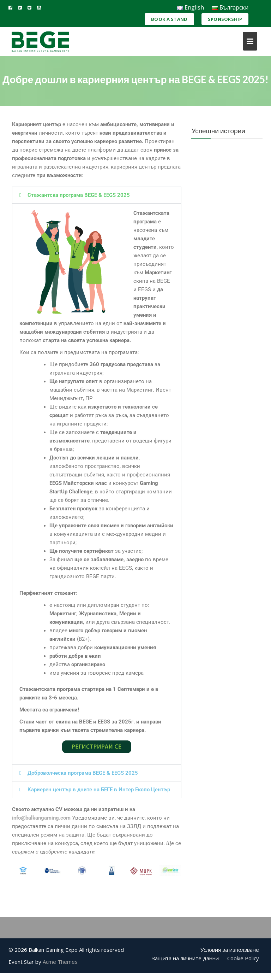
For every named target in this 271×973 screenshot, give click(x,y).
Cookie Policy (243, 958)
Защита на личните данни (185, 958)
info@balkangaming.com (41, 818)
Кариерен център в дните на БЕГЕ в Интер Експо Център (99, 789)
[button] (96, 195)
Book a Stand (169, 19)
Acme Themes (60, 961)
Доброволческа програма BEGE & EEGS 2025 (83, 773)
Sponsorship (225, 19)
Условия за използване (229, 949)
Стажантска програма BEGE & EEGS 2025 (79, 195)
